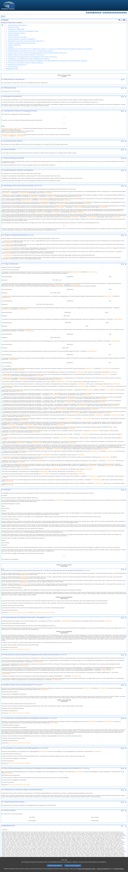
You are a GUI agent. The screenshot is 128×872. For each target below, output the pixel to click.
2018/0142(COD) (44, 200)
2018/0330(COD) (75, 284)
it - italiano (105, 12)
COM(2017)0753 (89, 368)
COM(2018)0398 (21, 442)
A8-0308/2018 (24, 420)
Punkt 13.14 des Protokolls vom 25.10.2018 (19, 612)
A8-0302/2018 (102, 398)
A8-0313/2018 (107, 621)
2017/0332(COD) (106, 368)
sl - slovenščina (122, 12)
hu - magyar (110, 12)
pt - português (117, 12)
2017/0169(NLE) (82, 405)
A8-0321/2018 (38, 458)
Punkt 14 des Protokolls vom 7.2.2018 (11, 134)
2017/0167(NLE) (69, 402)
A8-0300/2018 (18, 391)
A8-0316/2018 (104, 448)
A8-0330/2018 (103, 207)
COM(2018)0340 (94, 451)
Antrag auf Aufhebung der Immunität (17, 37)
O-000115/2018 (7, 248)
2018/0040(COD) (61, 203)
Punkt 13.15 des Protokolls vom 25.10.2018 (43, 612)
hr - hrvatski (103, 12)
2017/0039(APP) (110, 460)
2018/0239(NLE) (118, 319)
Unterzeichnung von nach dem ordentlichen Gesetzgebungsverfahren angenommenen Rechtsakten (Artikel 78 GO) (37, 53)
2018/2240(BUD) (23, 309)
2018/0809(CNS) (92, 476)
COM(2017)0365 (82, 386)
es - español (88, 12)
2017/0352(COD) (57, 212)
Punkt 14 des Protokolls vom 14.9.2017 (11, 128)
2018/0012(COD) (51, 196)
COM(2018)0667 (6, 309)
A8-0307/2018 (26, 416)
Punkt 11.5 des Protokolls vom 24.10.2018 (18, 649)
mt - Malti (112, 12)
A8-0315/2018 (71, 442)
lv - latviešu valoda (107, 12)
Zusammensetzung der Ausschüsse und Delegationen (21, 39)
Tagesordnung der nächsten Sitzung (17, 64)
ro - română (119, 12)
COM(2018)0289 (26, 200)
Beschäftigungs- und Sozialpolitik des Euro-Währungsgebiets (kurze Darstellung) (28, 58)
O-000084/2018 (7, 255)
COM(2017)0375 (70, 418)
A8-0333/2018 (80, 473)
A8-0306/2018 (107, 412)
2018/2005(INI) (45, 454)
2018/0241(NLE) (29, 330)
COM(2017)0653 (105, 457)
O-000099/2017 (5, 135)
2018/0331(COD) (92, 272)
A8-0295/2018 (39, 375)
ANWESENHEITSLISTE (12, 68)
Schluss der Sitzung (13, 66)
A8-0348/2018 (79, 212)
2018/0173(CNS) (115, 415)
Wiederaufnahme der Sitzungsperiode (17, 25)
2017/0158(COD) (86, 418)
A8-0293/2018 (113, 372)
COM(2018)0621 (15, 428)
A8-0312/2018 (36, 432)
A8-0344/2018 (9, 481)
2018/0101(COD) (78, 207)
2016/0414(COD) (76, 676)
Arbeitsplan (11, 47)
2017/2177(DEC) (101, 386)
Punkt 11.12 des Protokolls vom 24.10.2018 (19, 743)
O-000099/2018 (20, 135)
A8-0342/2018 (87, 203)
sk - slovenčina (121, 12)
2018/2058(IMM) (54, 469)
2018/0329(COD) (5, 297)
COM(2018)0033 (34, 196)
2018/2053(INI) (79, 372)
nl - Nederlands (114, 12)
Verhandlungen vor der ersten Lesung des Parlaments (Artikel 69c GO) (26, 41)
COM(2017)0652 (60, 381)
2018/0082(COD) (23, 192)
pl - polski (115, 12)
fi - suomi (124, 12)
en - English (98, 12)
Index (4, 16)
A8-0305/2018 (94, 409)
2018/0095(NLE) (13, 359)
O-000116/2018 (7, 251)
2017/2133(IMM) (45, 473)
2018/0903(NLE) (65, 438)
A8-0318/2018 (66, 200)
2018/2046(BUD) (85, 434)
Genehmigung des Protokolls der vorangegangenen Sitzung (23, 31)
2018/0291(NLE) (116, 341)
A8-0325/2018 (87, 469)
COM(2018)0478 (74, 216)
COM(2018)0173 (6, 192)
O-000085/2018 (7, 257)
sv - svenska (126, 12)
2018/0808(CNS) (96, 479)
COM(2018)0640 (75, 272)
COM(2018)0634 (107, 296)
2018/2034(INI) (43, 471)
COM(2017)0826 (41, 448)
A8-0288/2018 (20, 369)
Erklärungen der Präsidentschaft (16, 29)
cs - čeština (90, 12)
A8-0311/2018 (70, 428)
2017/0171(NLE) (61, 409)
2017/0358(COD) (5, 375)
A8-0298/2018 (115, 384)
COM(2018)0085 (44, 203)
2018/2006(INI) (80, 384)
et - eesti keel (95, 12)
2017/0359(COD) (23, 379)
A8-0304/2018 (114, 405)
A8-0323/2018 (20, 462)
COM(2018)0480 (40, 212)
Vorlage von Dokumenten (14, 45)
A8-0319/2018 (79, 454)
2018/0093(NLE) (92, 351)
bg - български (86, 12)
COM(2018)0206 (60, 207)
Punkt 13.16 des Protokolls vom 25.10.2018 (19, 763)
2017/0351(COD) (92, 216)
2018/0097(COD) (38, 661)
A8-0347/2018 (116, 216)
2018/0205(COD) (109, 465)
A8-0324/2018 (23, 466)
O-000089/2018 (7, 240)
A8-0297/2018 (100, 381)
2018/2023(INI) (68, 381)
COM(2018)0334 (98, 415)
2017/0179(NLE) (54, 394)
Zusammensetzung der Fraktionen (16, 33)
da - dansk (91, 12)
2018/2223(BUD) (32, 428)
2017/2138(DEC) (110, 390)
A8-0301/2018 (86, 394)
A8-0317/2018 (22, 452)
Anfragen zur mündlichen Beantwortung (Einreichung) (21, 43)
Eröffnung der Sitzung (13, 27)
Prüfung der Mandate (13, 35)
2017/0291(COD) (5, 458)
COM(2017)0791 (105, 374)
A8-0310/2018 (60, 424)
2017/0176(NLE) (74, 412)
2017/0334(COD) (23, 665)
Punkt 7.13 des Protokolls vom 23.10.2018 (18, 713)
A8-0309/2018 (48, 192)
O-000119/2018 (58, 500)
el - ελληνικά (97, 12)
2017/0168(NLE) (70, 398)
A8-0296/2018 (57, 379)
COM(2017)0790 (6, 379)
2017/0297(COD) (106, 670)
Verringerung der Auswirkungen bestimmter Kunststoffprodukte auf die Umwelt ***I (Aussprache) (32, 57)
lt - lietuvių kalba (109, 12)
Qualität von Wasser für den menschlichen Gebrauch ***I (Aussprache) (26, 55)
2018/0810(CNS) (98, 483)
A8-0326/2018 (77, 196)
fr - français (100, 12)
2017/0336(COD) (58, 448)
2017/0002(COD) (57, 679)
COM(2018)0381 (93, 465)
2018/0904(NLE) (95, 430)
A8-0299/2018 (8, 387)
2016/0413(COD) (5, 673)
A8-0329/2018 (78, 471)
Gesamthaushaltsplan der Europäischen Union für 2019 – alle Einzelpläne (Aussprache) (30, 51)
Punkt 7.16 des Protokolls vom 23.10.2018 (18, 784)
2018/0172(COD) (111, 451)
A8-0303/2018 (101, 402)
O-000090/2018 (7, 244)
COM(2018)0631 (59, 284)
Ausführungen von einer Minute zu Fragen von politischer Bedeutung (25, 62)
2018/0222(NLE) (38, 442)
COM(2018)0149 (11, 424)
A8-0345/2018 (9, 484)
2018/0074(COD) (28, 424)
